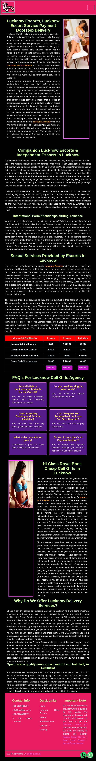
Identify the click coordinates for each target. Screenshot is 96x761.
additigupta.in (34, 754)
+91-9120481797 (20, 706)
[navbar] (90, 7)
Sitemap (43, 730)
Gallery (43, 717)
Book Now (51, 368)
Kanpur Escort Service (74, 737)
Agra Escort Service (74, 740)
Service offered (47, 721)
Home (42, 706)
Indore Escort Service (73, 743)
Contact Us (45, 725)
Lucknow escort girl (75, 724)
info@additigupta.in (21, 710)
